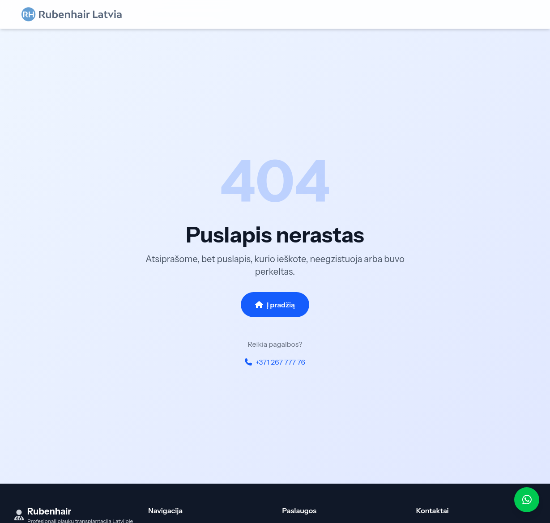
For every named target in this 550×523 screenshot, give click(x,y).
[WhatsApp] (526, 499)
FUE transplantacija (310, 515)
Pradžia (159, 515)
